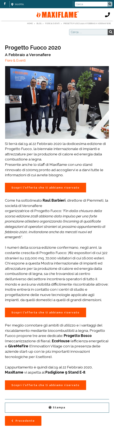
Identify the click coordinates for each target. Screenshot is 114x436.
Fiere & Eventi (15, 60)
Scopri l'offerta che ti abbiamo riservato (45, 187)
